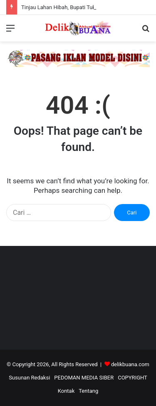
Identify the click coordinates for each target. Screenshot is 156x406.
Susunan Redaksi (29, 377)
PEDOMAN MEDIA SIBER (84, 377)
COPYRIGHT (132, 377)
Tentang (88, 391)
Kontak (66, 391)
